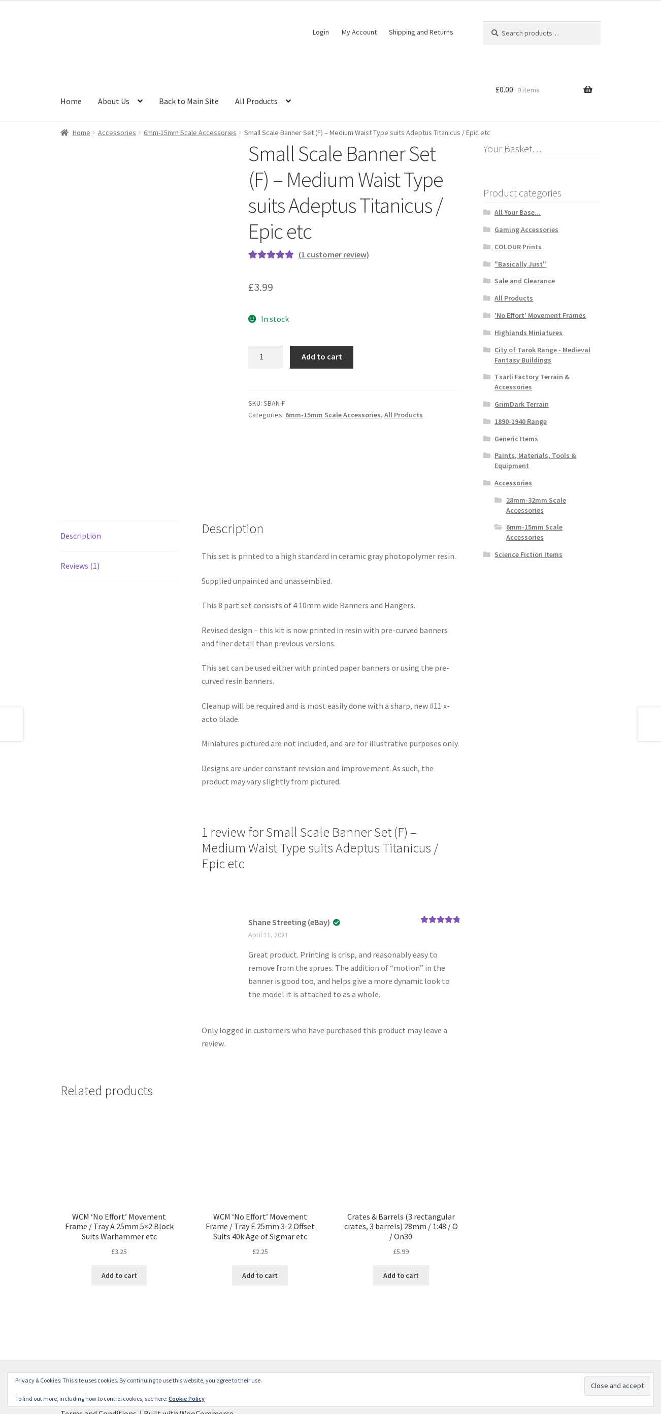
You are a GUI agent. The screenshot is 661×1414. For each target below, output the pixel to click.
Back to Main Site (189, 101)
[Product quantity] (265, 357)
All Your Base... (517, 212)
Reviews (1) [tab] (80, 508)
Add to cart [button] (119, 1217)
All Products (256, 101)
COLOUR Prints (518, 246)
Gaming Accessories (526, 229)
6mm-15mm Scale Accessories (190, 132)
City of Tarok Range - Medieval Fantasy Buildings (542, 355)
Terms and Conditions (98, 1356)
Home (71, 101)
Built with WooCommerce (189, 1356)
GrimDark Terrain (521, 404)
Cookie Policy (187, 1398)
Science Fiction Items (528, 554)
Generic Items (516, 438)
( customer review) (334, 254)
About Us (113, 101)
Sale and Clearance (524, 280)
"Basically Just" (520, 264)
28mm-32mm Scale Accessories (536, 505)
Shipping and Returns (421, 32)
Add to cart (322, 356)
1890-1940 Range (520, 421)
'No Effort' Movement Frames (540, 315)
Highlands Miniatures (528, 332)
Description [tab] (80, 478)
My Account (359, 32)
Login (321, 32)
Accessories (117, 132)
